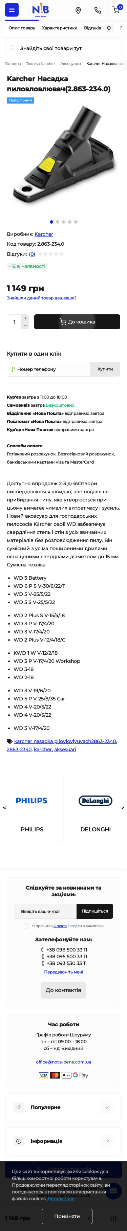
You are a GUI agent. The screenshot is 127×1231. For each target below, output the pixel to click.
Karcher (44, 234)
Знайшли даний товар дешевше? (42, 297)
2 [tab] (57, 222)
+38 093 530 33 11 (67, 963)
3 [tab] (63, 222)
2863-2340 (19, 749)
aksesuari (65, 749)
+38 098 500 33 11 (66, 950)
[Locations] (78, 10)
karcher (43, 749)
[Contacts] (97, 10)
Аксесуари (70, 63)
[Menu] (12, 10)
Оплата (60, 926)
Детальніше (61, 1198)
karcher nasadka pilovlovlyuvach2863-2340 (65, 741)
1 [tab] (51, 222)
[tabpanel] (63, 154)
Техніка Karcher (40, 63)
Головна (13, 63)
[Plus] (25, 318)
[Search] (12, 48)
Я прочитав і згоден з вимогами (68, 925)
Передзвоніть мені (63, 972)
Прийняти (67, 1216)
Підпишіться (95, 911)
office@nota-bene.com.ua (63, 1062)
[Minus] (25, 326)
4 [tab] (69, 222)
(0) (32, 254)
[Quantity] (14, 321)
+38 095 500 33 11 (67, 957)
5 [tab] (76, 222)
